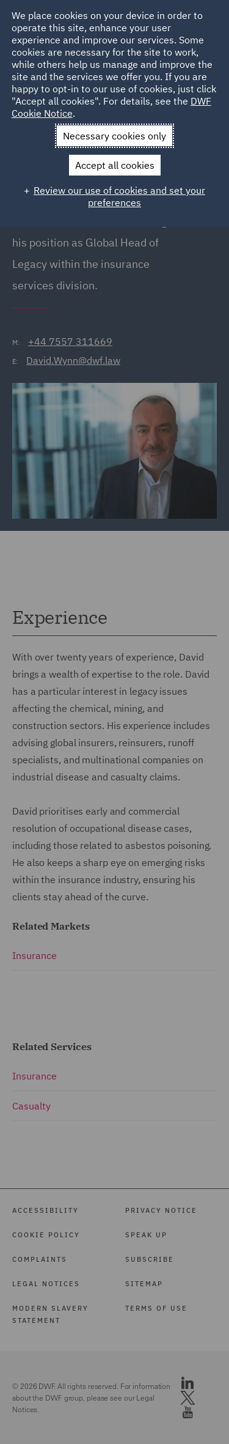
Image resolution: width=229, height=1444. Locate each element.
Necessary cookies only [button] (114, 136)
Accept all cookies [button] (114, 165)
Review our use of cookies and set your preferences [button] (119, 196)
